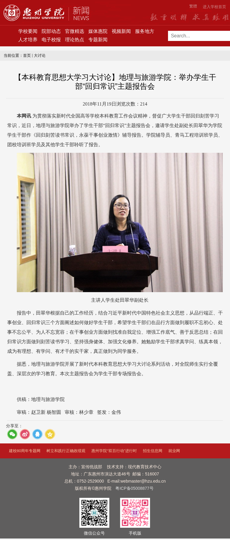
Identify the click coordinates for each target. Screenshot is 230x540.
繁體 (193, 6)
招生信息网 (152, 451)
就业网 (174, 451)
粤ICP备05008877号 (134, 488)
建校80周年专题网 (24, 451)
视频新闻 (121, 31)
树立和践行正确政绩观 (65, 451)
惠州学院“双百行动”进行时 (114, 451)
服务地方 (144, 31)
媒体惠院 (98, 31)
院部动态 (51, 31)
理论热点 (74, 39)
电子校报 (51, 39)
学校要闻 (27, 31)
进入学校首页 (214, 6)
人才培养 (27, 39)
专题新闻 (98, 39)
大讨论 (40, 55)
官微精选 (74, 31)
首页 (27, 55)
